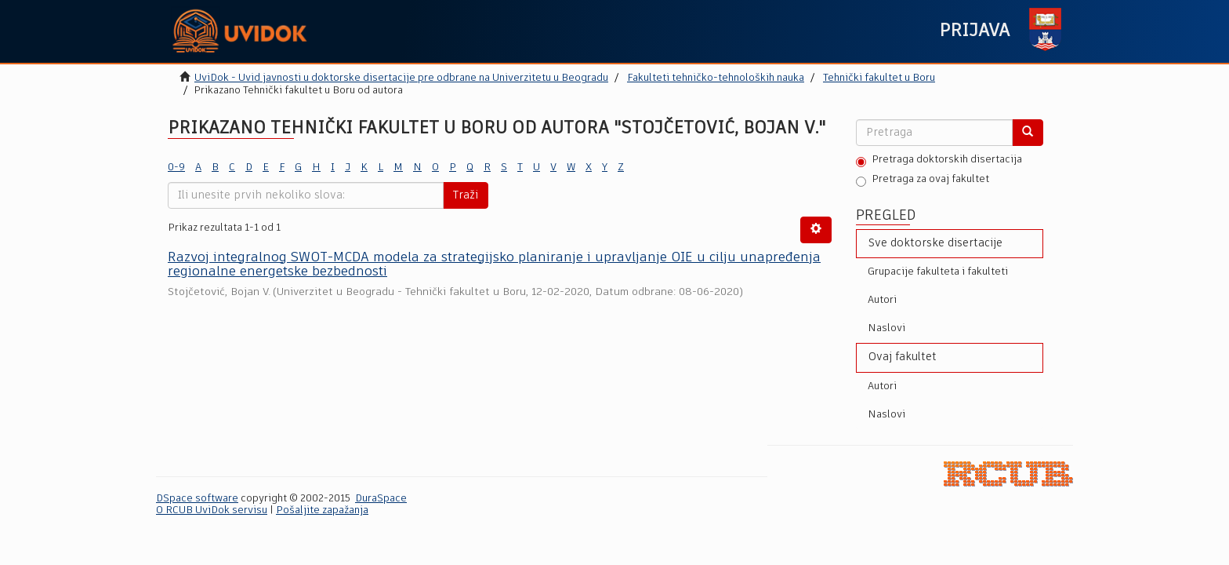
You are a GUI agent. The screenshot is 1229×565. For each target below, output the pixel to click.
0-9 (176, 167)
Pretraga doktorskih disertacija (939, 161)
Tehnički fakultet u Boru (879, 78)
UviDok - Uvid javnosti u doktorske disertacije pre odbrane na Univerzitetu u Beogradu (401, 78)
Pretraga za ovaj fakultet (922, 180)
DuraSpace (381, 499)
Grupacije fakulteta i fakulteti (938, 272)
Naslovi (886, 328)
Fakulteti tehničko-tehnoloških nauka (715, 78)
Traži (465, 195)
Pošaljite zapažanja (322, 510)
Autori (882, 300)
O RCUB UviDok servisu (211, 510)
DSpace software (197, 499)
